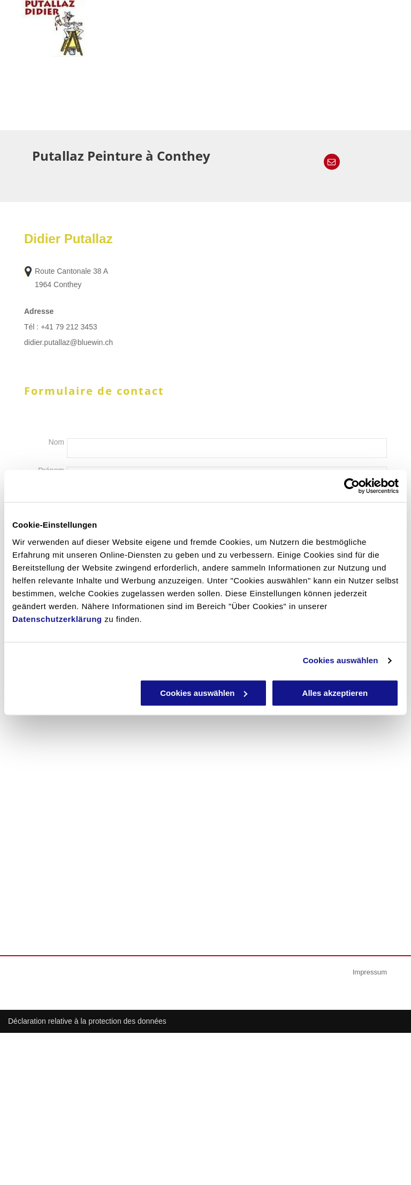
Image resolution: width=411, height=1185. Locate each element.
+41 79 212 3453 (69, 326)
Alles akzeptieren (335, 693)
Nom (56, 442)
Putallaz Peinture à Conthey (121, 155)
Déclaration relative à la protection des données (87, 1021)
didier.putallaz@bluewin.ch (68, 342)
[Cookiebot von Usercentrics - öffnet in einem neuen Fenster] (352, 486)
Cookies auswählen (340, 660)
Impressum (370, 972)
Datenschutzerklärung (57, 619)
